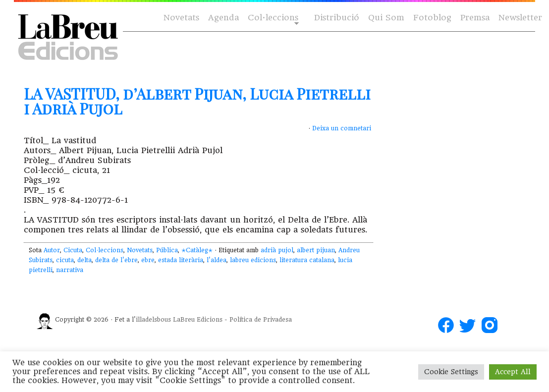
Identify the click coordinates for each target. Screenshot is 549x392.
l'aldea (216, 260)
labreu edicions (253, 260)
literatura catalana (306, 260)
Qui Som (386, 17)
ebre (148, 260)
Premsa (475, 17)
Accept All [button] (513, 372)
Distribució (336, 17)
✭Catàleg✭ (197, 250)
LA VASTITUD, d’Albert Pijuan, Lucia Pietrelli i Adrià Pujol (197, 101)
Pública (167, 250)
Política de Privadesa (260, 319)
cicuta (65, 260)
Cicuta (72, 250)
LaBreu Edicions (197, 319)
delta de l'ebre (116, 260)
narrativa (69, 270)
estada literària (180, 260)
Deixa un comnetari (341, 128)
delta (84, 260)
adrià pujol (277, 250)
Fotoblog (432, 17)
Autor (52, 250)
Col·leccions (272, 18)
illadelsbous (153, 319)
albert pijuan (316, 250)
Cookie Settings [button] (451, 372)
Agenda (223, 17)
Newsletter (520, 17)
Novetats (181, 17)
